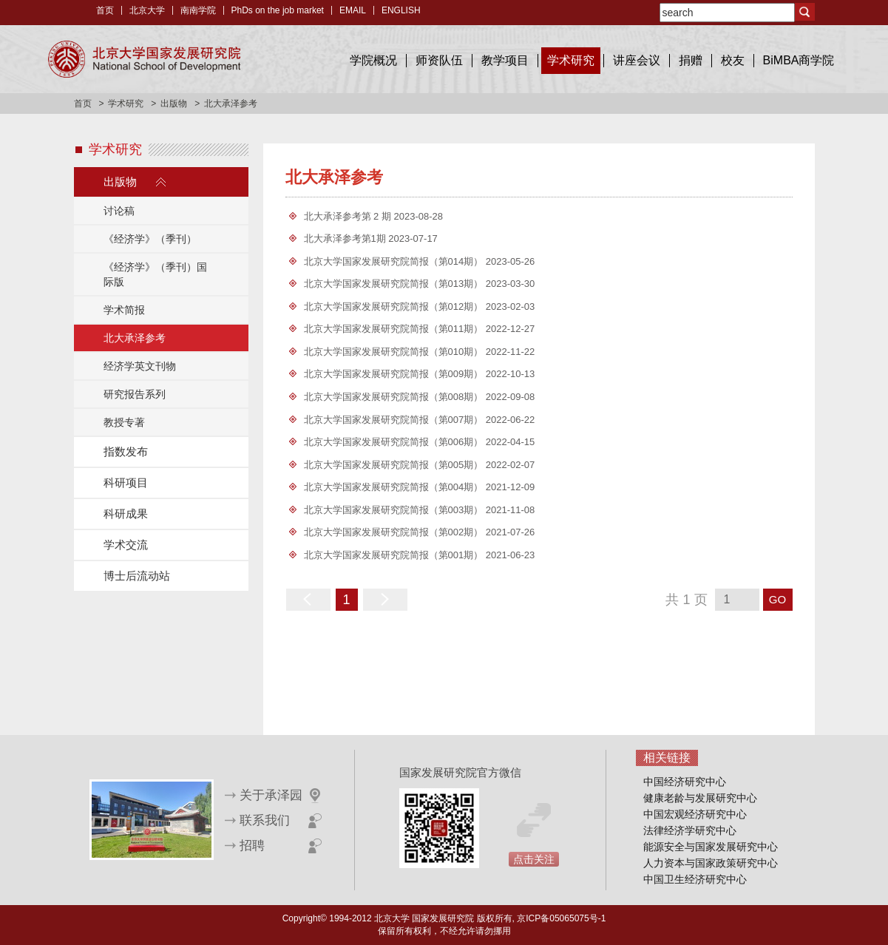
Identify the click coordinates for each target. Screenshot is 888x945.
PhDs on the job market (277, 10)
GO (777, 599)
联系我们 (265, 820)
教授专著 (124, 422)
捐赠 (690, 60)
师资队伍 (439, 60)
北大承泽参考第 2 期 (349, 216)
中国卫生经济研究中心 (695, 879)
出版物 (173, 103)
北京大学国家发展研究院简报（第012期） (395, 306)
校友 (733, 60)
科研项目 (126, 482)
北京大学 (147, 10)
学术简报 (124, 310)
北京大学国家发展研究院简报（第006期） (395, 441)
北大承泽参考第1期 (346, 238)
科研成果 (126, 513)
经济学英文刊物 (140, 366)
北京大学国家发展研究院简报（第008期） (395, 396)
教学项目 (505, 60)
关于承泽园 (271, 795)
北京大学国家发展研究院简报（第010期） (395, 351)
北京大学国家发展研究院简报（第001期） (395, 554)
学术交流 (126, 544)
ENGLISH (401, 10)
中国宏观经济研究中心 (695, 814)
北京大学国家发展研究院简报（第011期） (395, 328)
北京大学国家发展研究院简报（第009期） (395, 373)
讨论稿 (119, 211)
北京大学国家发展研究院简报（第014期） (395, 261)
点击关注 (534, 859)
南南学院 (198, 10)
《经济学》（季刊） (150, 239)
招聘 (252, 846)
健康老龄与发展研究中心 (700, 798)
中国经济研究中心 (684, 782)
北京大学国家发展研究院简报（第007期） (395, 419)
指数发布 (126, 451)
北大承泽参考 (135, 338)
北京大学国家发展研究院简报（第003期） (395, 509)
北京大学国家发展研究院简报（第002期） (395, 532)
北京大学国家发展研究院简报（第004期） (395, 486)
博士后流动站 (137, 575)
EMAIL (352, 10)
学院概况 (373, 60)
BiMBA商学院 (799, 60)
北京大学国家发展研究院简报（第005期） (395, 464)
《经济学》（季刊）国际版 (155, 274)
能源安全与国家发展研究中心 (710, 847)
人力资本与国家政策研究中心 (710, 863)
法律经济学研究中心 (689, 830)
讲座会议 (636, 60)
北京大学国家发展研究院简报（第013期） (395, 283)
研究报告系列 (135, 394)
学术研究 (570, 60)
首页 (105, 10)
